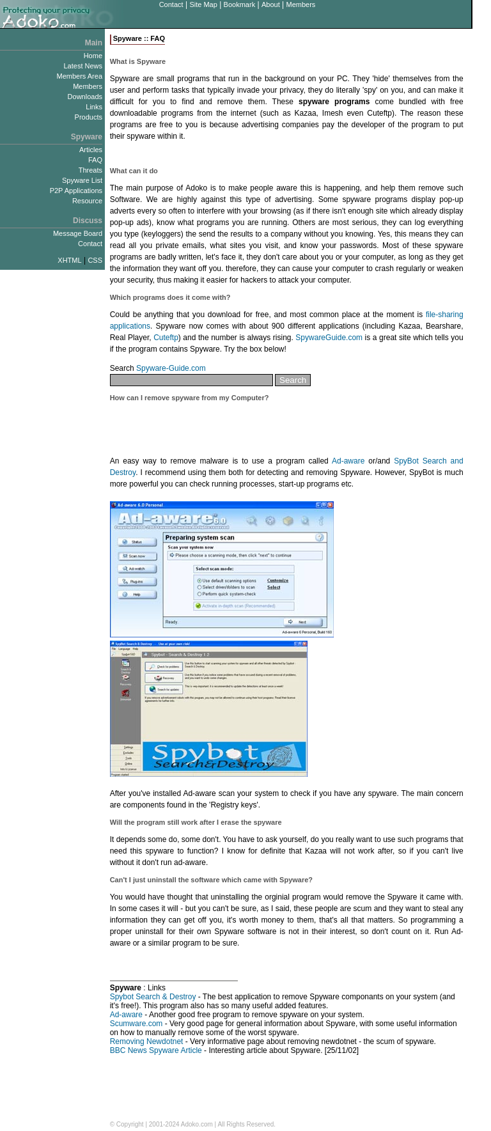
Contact (171, 4)
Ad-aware (348, 460)
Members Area (79, 76)
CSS (95, 260)
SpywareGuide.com (328, 337)
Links (94, 107)
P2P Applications (76, 190)
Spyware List (82, 180)
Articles (90, 149)
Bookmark (240, 4)
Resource (87, 201)
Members (300, 4)
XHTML (69, 260)
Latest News (82, 66)
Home (93, 55)
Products (88, 117)
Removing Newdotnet (146, 1041)
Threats (90, 170)
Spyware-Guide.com (171, 368)
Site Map (203, 4)
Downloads (85, 96)
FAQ (95, 160)
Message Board (77, 233)
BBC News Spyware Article (156, 1050)
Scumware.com (136, 1023)
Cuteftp (165, 337)
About (270, 4)
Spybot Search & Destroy (153, 996)
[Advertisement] (259, 154)
